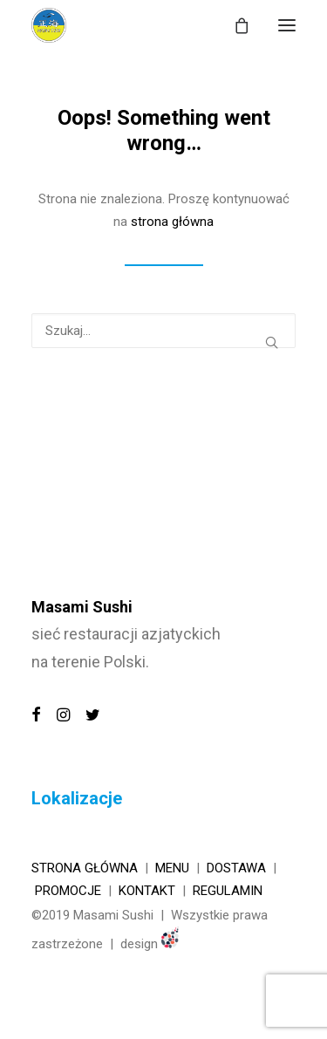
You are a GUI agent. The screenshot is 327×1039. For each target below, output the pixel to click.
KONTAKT (147, 891)
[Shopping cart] (233, 25)
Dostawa (236, 868)
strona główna (172, 221)
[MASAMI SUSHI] (48, 25)
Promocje (68, 891)
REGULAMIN (227, 891)
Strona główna (84, 868)
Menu (172, 868)
